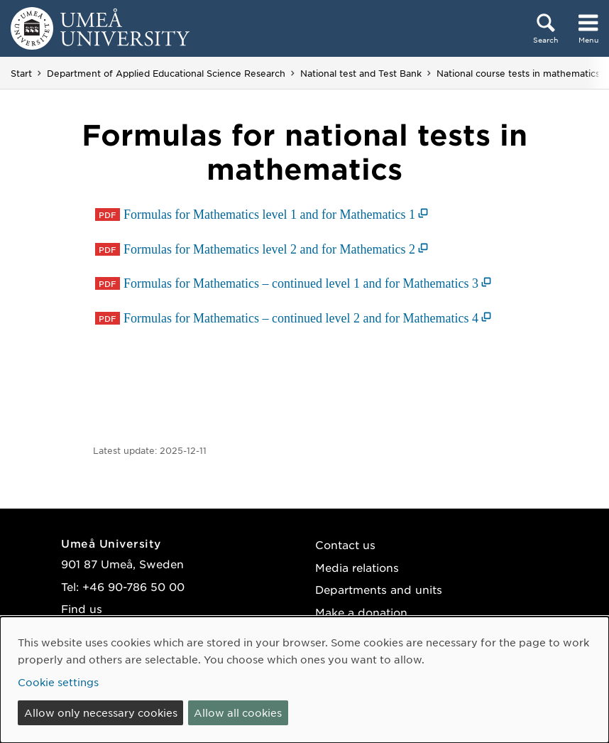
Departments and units (378, 589)
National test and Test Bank (361, 73)
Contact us (345, 544)
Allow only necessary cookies (100, 712)
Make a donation (361, 612)
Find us (81, 608)
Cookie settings (58, 682)
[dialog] (304, 680)
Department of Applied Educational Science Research (166, 73)
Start (21, 73)
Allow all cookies (238, 712)
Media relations (357, 567)
